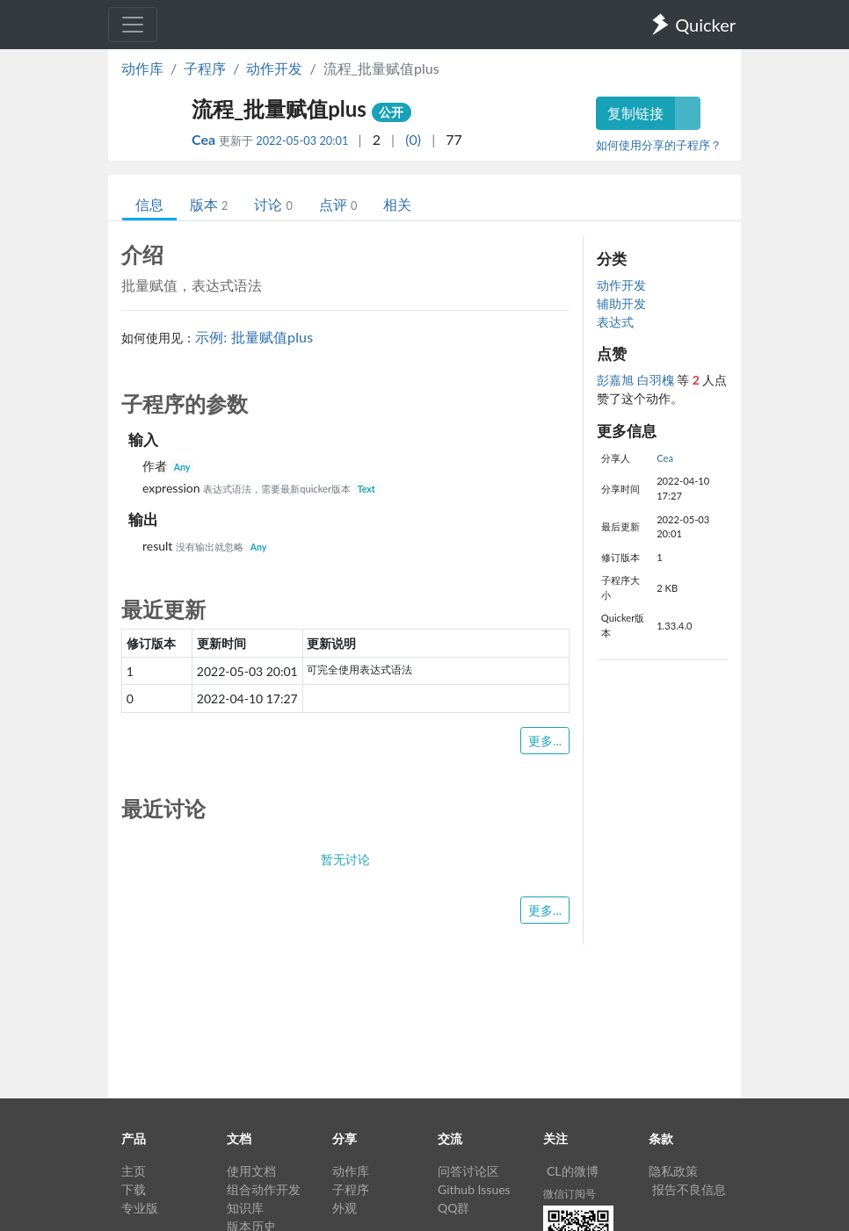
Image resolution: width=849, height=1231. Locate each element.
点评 (338, 204)
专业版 (139, 1207)
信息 (149, 204)
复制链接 (635, 112)
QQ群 (453, 1207)
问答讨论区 (468, 1170)
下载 (133, 1189)
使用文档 (251, 1170)
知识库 (245, 1207)
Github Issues (474, 1189)
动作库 (142, 68)
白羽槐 (657, 379)
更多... (545, 740)
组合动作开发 (264, 1189)
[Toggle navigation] (132, 24)
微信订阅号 (569, 1193)
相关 (397, 204)
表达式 (615, 321)
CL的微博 (573, 1170)
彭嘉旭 (617, 379)
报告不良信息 (689, 1189)
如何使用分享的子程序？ (659, 145)
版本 (209, 204)
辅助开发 (621, 303)
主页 (133, 1170)
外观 (344, 1207)
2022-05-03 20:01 (302, 140)
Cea (205, 139)
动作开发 (274, 68)
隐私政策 (673, 1170)
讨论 (273, 204)
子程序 (205, 68)
